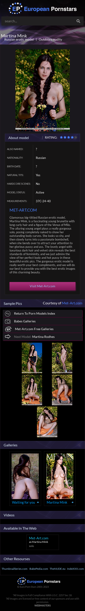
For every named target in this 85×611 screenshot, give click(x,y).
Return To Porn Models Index (30, 314)
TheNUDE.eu (58, 568)
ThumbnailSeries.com (14, 568)
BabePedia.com (38, 568)
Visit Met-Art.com (42, 286)
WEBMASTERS (42, 605)
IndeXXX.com (75, 568)
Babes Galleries (20, 321)
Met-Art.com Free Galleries (29, 329)
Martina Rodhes (30, 336)
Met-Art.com (72, 303)
